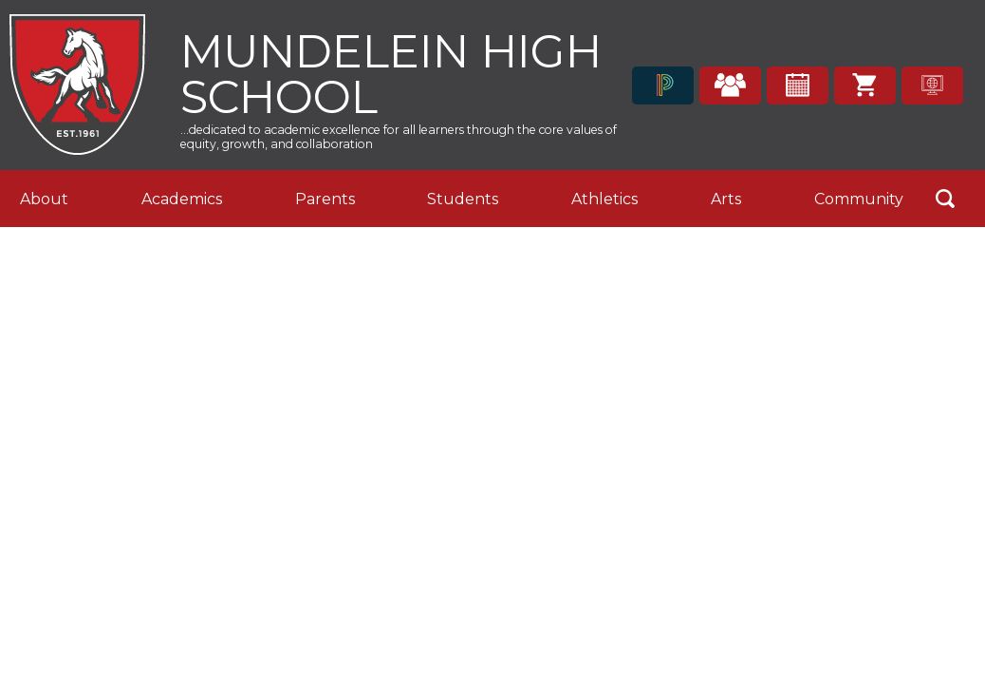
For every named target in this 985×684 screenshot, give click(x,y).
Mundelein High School (391, 72)
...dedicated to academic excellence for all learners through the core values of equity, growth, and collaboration (398, 137)
